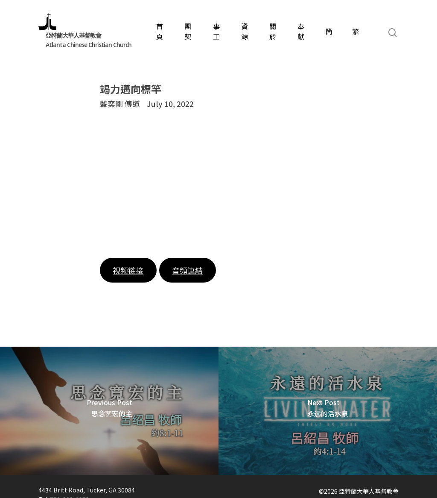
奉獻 (300, 31)
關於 (272, 31)
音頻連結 (187, 270)
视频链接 (128, 270)
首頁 (159, 31)
